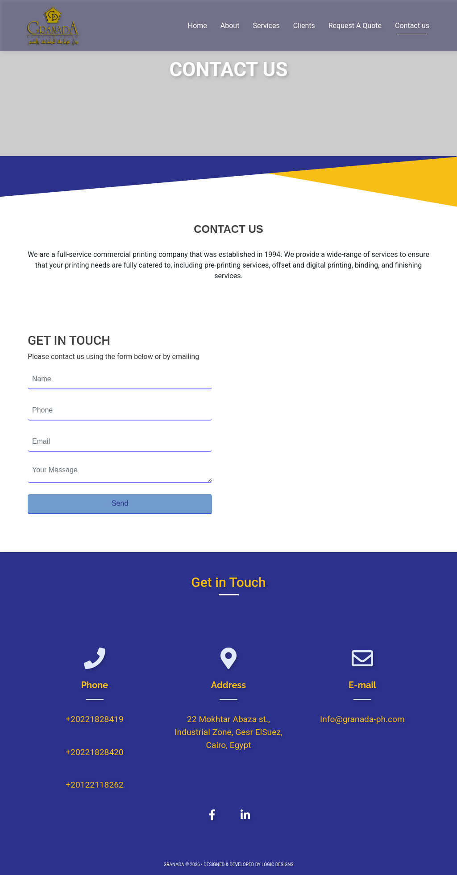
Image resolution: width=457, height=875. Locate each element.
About (230, 25)
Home (197, 25)
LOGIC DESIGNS (277, 864)
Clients (304, 25)
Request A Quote (355, 25)
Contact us (412, 25)
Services (266, 25)
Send (120, 503)
